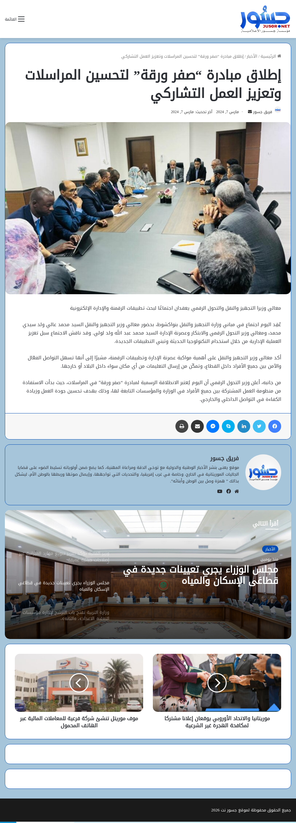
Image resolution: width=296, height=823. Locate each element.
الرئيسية (271, 56)
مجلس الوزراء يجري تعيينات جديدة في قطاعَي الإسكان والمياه (207, 577)
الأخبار (252, 56)
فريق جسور (259, 113)
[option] (148, 575)
